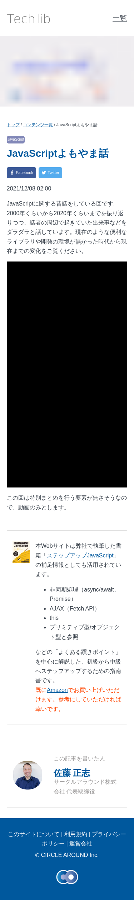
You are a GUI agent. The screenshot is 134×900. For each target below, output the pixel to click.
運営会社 (80, 843)
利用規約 (75, 834)
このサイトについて (33, 834)
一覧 (120, 18)
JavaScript (16, 139)
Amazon (57, 690)
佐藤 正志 (72, 773)
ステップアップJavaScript (80, 555)
